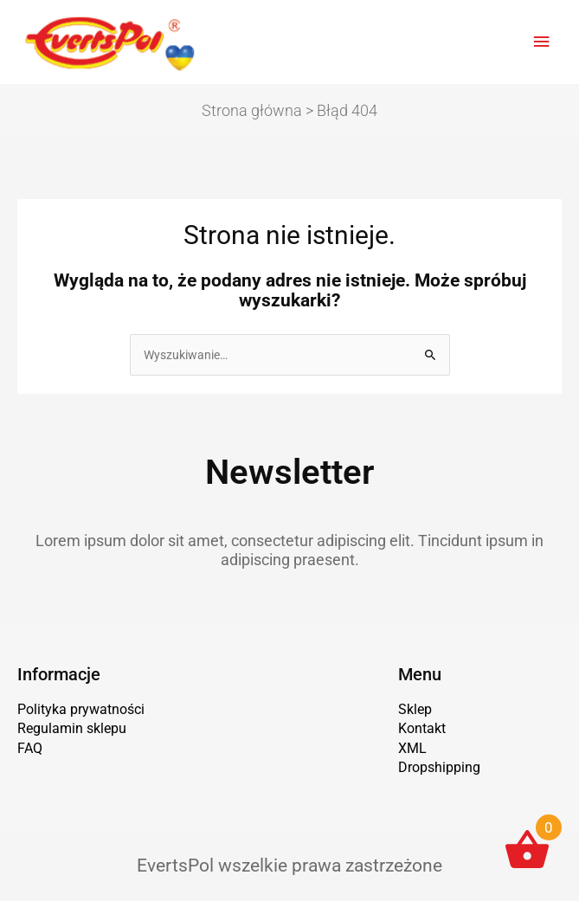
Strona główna (252, 110)
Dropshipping (439, 767)
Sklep (415, 709)
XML (412, 748)
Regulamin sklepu (71, 728)
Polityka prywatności (81, 709)
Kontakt (422, 728)
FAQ (29, 748)
